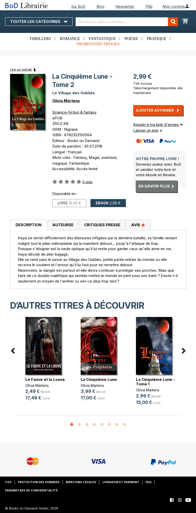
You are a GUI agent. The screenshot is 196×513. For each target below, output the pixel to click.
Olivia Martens (66, 100)
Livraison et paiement (121, 482)
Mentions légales (81, 482)
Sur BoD (78, 6)
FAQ (149, 6)
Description (28, 224)
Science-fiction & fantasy (74, 112)
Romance (70, 38)
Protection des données (39, 482)
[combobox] (127, 21)
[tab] (28, 225)
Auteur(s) (62, 224)
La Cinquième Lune (99, 379)
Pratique (156, 38)
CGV (8, 482)
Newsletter (124, 6)
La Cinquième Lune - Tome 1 (155, 381)
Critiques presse (102, 224)
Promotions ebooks (98, 44)
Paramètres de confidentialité (31, 490)
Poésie (131, 38)
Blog (100, 6)
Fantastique (102, 38)
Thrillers (40, 38)
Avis (138, 224)
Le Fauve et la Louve (45, 379)
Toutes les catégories (38, 21)
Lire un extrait (21, 69)
